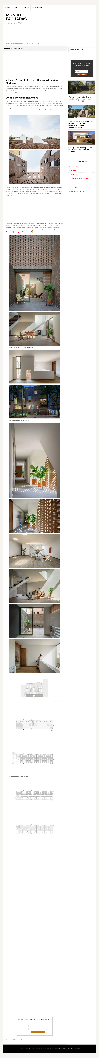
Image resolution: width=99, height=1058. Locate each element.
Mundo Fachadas (16, 17)
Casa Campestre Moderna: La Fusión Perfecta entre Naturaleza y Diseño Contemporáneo (80, 124)
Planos (21, 1039)
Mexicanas (16, 1039)
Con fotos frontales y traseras (80, 179)
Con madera (74, 183)
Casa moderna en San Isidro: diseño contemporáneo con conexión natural (79, 99)
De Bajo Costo (75, 166)
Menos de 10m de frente (78, 191)
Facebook (9, 232)
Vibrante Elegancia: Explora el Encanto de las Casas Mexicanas (33, 81)
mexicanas (57, 223)
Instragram (17, 232)
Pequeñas (74, 170)
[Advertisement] (61, 25)
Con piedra (74, 187)
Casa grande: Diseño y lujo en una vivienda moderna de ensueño (80, 150)
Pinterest (57, 230)
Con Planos (74, 174)
